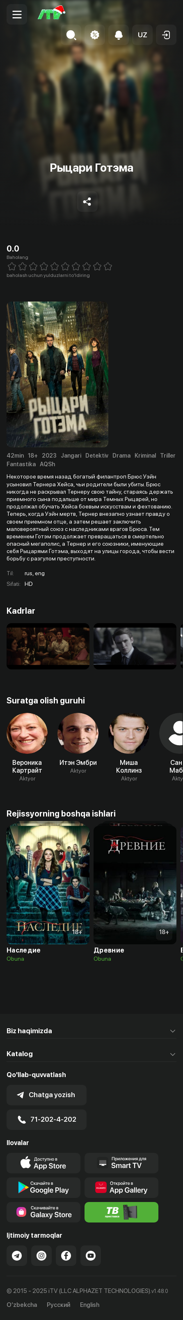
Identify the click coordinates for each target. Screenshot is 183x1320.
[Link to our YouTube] (90, 1255)
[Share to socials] (87, 201)
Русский (58, 1305)
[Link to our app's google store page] (43, 1187)
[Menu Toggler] (17, 14)
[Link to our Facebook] (66, 1255)
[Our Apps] (121, 1163)
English (89, 1305)
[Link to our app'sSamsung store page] (43, 1212)
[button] (142, 35)
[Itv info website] (121, 1212)
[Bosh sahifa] (52, 14)
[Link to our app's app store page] (43, 1163)
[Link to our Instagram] (41, 1255)
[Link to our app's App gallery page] (121, 1187)
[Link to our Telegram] (17, 1255)
